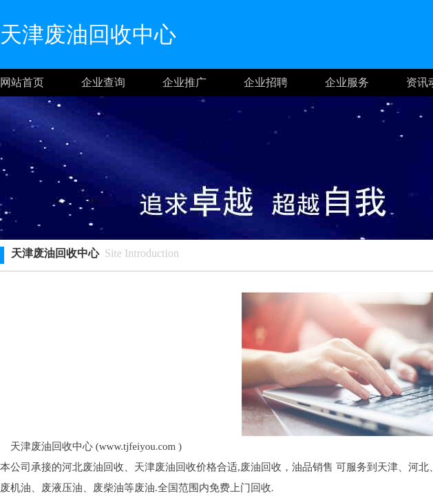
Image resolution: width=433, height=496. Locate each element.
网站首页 (22, 82)
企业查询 (103, 82)
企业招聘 (266, 82)
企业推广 (184, 82)
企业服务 (347, 82)
